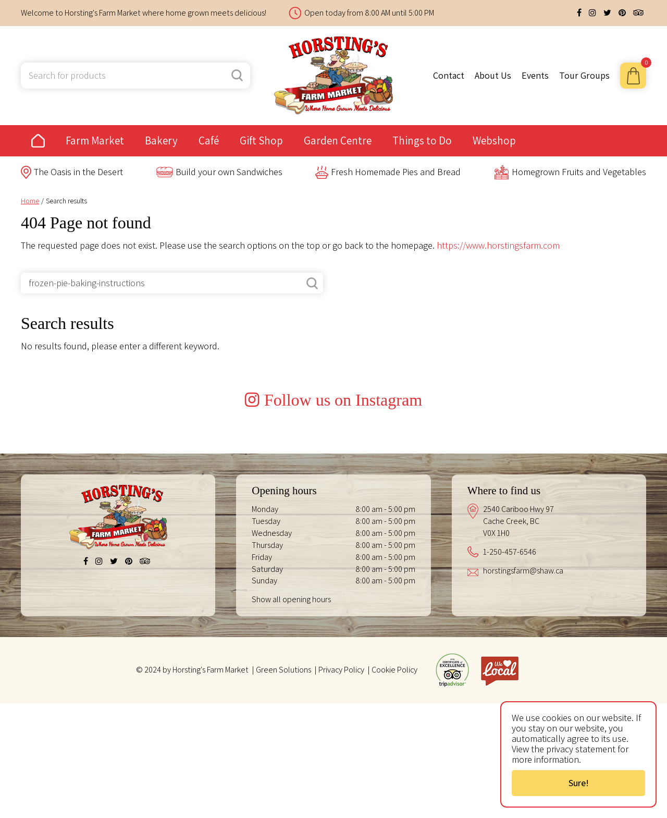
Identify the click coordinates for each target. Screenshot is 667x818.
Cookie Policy (394, 784)
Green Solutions (283, 784)
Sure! (579, 783)
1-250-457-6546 (509, 666)
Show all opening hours (291, 714)
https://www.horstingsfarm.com (498, 245)
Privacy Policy (341, 784)
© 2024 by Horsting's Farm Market (192, 784)
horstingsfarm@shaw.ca (523, 685)
